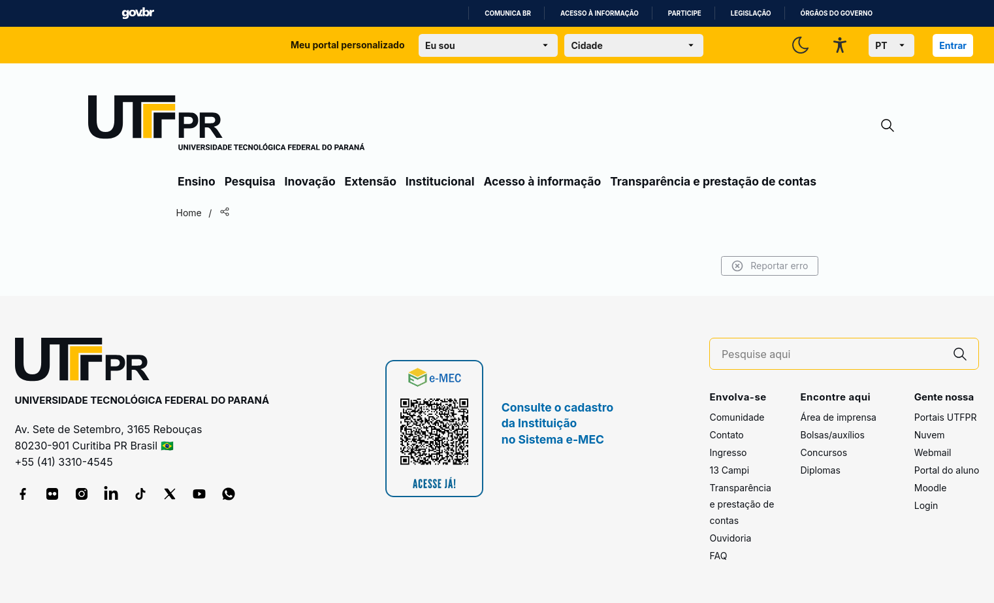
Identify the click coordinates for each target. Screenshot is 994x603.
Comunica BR (508, 13)
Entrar (953, 45)
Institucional (440, 181)
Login (926, 505)
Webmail (933, 452)
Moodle (930, 487)
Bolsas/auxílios (832, 434)
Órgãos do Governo (837, 13)
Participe (684, 13)
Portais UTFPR (945, 417)
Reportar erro (766, 265)
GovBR (137, 13)
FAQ (718, 555)
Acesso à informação (599, 13)
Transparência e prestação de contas (713, 181)
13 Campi (729, 470)
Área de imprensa (838, 417)
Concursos (823, 452)
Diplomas (820, 470)
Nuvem (929, 434)
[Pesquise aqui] (832, 354)
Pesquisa (250, 181)
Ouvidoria (730, 538)
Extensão (370, 181)
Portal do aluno (947, 470)
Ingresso (727, 452)
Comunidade (736, 417)
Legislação (751, 13)
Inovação (310, 181)
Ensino (197, 181)
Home (191, 212)
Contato (726, 434)
